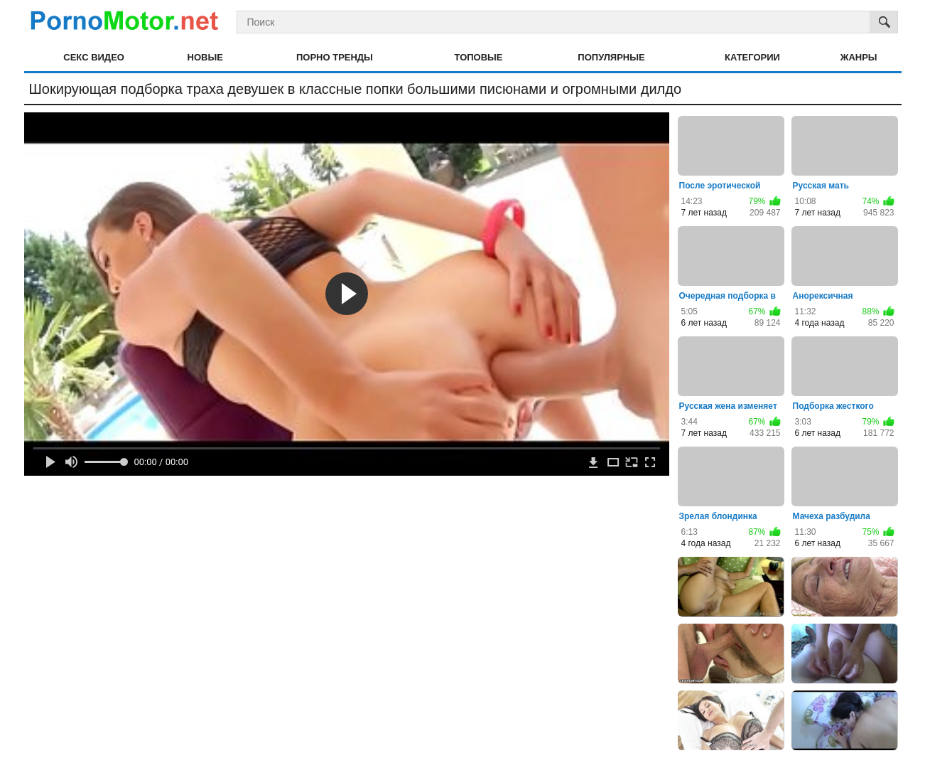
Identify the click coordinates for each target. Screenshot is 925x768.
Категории (752, 57)
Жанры (858, 57)
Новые (205, 57)
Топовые (479, 57)
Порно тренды (334, 57)
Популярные (611, 57)
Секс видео (93, 57)
